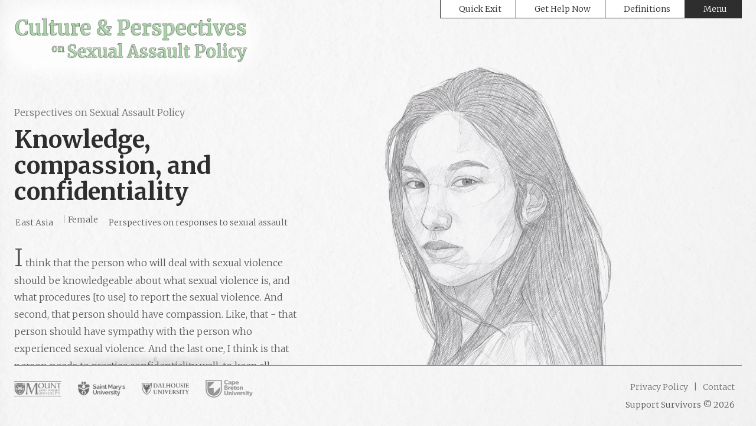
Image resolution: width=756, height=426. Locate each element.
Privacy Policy (659, 387)
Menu (715, 9)
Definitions (647, 9)
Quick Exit (480, 9)
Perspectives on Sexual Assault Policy (99, 112)
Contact (718, 387)
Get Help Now (563, 9)
